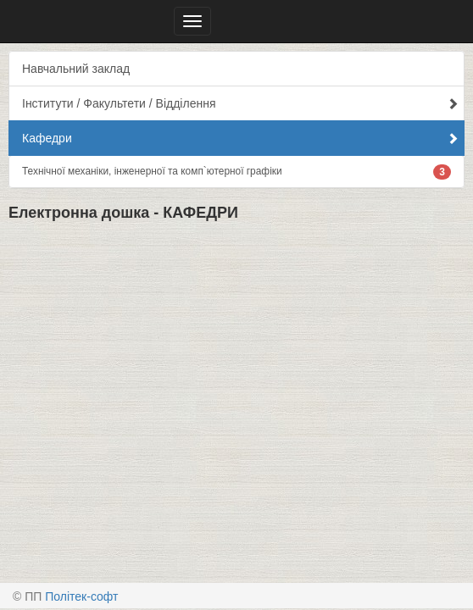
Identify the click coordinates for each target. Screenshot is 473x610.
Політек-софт (81, 596)
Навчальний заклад (76, 68)
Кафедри (240, 138)
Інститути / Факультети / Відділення (240, 103)
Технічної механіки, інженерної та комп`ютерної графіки (236, 172)
